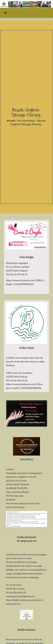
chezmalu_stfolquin (20, 492)
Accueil (11, 120)
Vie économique (26, 120)
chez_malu (18, 495)
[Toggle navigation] (5, 12)
